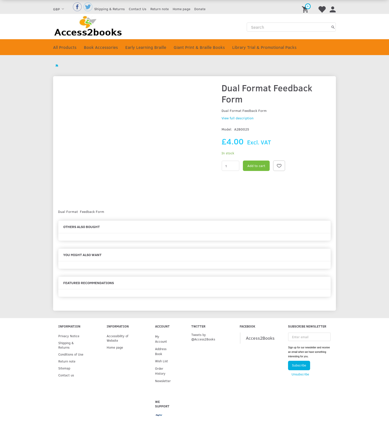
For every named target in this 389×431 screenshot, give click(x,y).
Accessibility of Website (117, 338)
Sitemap (64, 368)
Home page (181, 8)
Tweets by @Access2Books (203, 336)
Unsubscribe (300, 374)
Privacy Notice (68, 336)
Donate (199, 8)
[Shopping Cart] (306, 7)
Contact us (66, 375)
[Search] (333, 27)
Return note (159, 8)
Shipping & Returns (109, 8)
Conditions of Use (70, 354)
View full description (238, 118)
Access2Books (260, 338)
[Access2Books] (88, 25)
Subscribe (299, 365)
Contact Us (137, 8)
